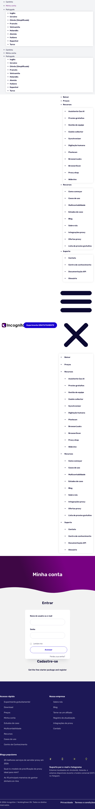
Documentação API (77, 271)
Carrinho (9, 2)
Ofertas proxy (74, 239)
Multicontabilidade (76, 205)
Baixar (66, 97)
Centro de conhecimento (79, 265)
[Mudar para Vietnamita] (51, 27)
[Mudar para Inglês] (51, 13)
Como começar (75, 191)
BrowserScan (74, 166)
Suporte (66, 251)
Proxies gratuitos (76, 118)
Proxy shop (73, 173)
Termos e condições (85, 802)
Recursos (67, 104)
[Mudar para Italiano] (51, 37)
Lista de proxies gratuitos (80, 246)
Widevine (72, 179)
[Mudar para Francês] (51, 23)
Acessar (48, 650)
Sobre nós (73, 225)
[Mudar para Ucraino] (51, 16)
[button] (76, 318)
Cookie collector (75, 132)
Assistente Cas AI (76, 111)
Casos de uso (74, 198)
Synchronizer (74, 138)
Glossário (72, 278)
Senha (38, 628)
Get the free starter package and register (47, 670)
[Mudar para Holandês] (51, 30)
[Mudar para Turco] (51, 44)
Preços (66, 101)
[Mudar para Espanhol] (51, 41)
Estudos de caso (75, 212)
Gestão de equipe (76, 125)
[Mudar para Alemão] (51, 34)
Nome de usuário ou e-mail (46, 615)
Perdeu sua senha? (57, 656)
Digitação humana (76, 145)
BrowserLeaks (75, 159)
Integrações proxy (76, 232)
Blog (70, 219)
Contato (72, 258)
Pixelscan (72, 152)
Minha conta (11, 6)
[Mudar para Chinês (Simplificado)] (51, 20)
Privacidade (66, 802)
